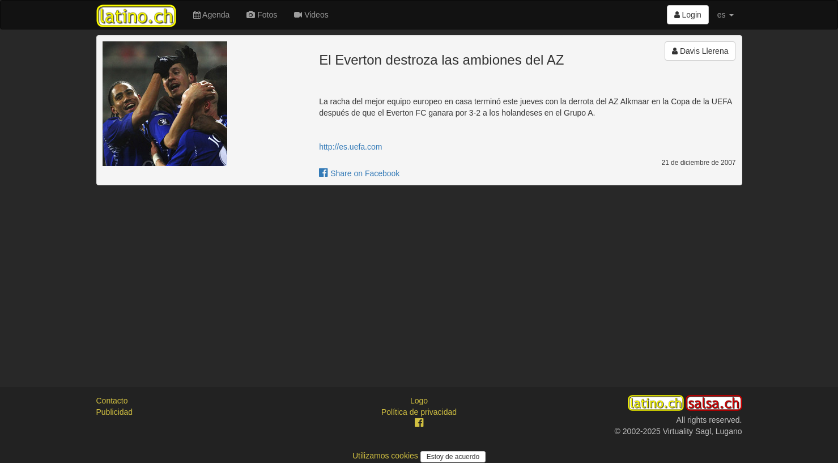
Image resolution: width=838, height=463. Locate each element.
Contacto (112, 400)
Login (687, 14)
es (725, 14)
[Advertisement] (419, 276)
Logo (419, 400)
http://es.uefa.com (350, 146)
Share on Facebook (359, 173)
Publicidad (114, 412)
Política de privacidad (419, 412)
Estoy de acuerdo (453, 457)
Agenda (211, 14)
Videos (311, 14)
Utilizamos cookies (386, 455)
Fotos (261, 14)
